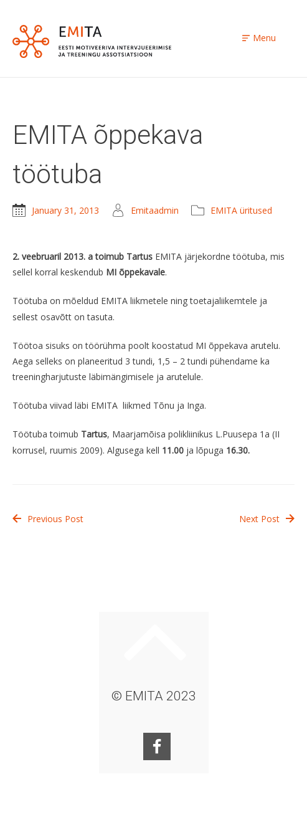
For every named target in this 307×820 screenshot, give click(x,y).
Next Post (267, 519)
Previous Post (47, 519)
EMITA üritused (241, 210)
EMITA (91, 41)
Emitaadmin (155, 210)
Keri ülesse (155, 642)
